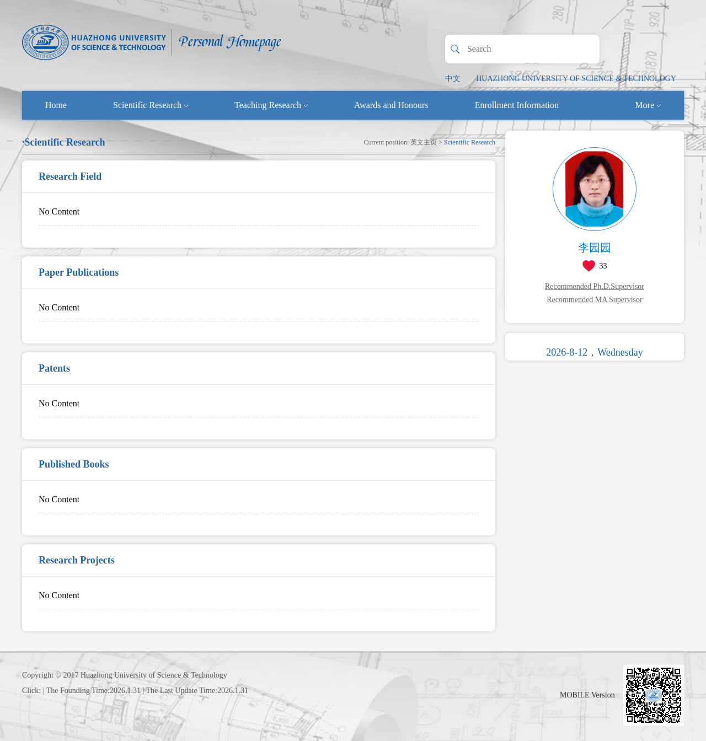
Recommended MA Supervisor (594, 300)
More (648, 105)
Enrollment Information (517, 105)
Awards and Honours (391, 105)
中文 (453, 78)
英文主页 (423, 142)
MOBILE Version (587, 695)
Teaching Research (271, 105)
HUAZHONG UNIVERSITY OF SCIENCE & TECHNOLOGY (576, 78)
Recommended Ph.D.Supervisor (594, 286)
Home (56, 105)
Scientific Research (150, 105)
